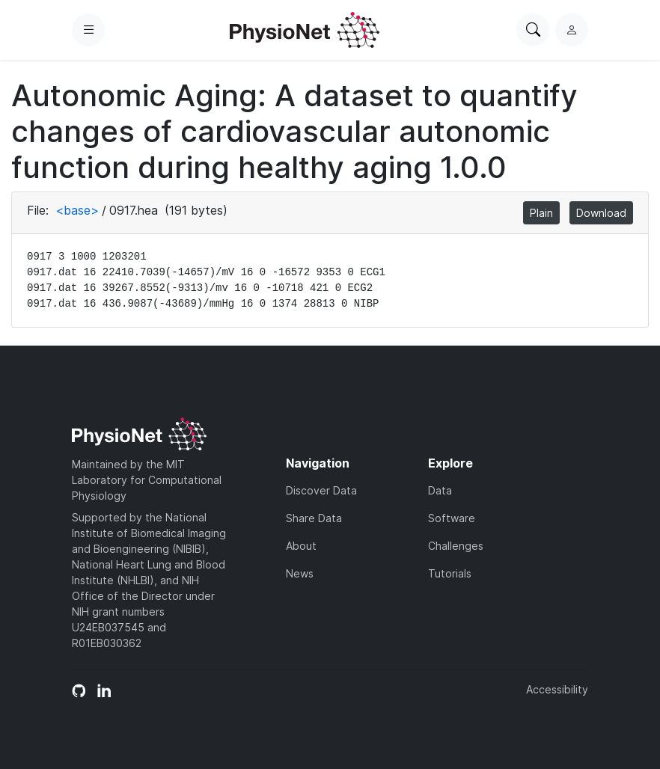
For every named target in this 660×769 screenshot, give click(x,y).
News (300, 573)
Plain (541, 212)
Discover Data (321, 490)
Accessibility (557, 689)
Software (451, 518)
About (301, 545)
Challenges (455, 545)
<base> (77, 210)
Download (601, 212)
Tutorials (449, 573)
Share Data (314, 518)
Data (440, 490)
